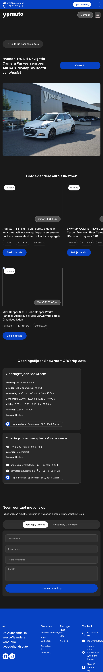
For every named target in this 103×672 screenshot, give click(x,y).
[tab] (35, 524)
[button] (80, 65)
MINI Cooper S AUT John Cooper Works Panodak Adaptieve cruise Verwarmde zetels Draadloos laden (31, 315)
